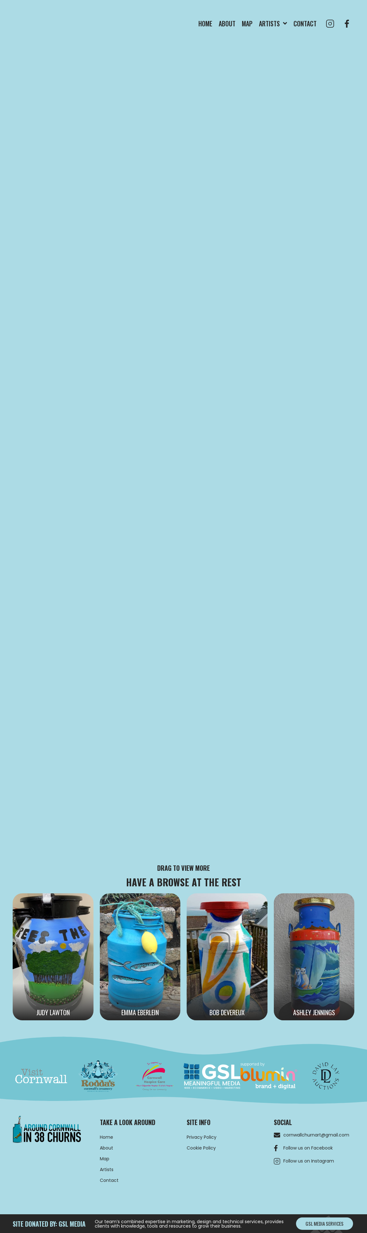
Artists (106, 1169)
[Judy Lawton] (53, 956)
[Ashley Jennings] (314, 956)
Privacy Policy (201, 1137)
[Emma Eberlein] (140, 956)
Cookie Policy (201, 1148)
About (106, 1148)
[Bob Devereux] (227, 956)
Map (104, 1159)
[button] (324, 1223)
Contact (109, 1180)
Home (106, 1137)
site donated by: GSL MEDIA (49, 1224)
